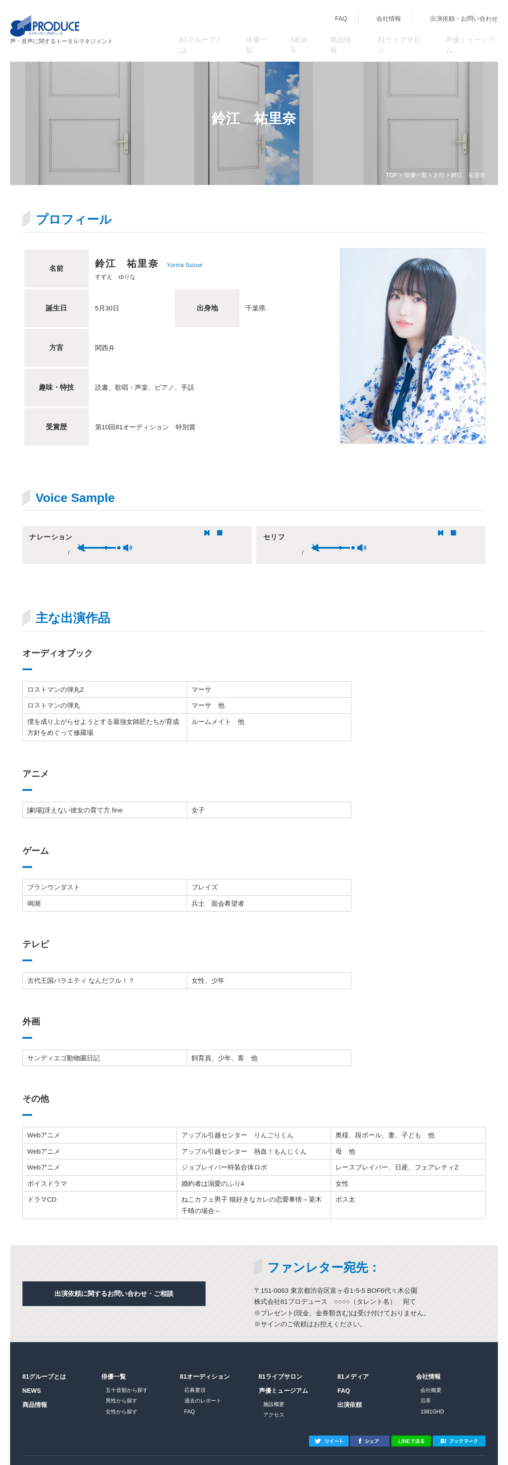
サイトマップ (105, 1453)
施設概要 (273, 1389)
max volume (202, 532)
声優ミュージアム (470, 35)
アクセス (273, 1400)
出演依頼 (349, 1389)
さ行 (439, 175)
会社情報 (388, 18)
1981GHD (432, 1397)
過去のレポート (202, 1386)
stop (100, 532)
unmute (156, 532)
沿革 (425, 1386)
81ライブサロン (399, 35)
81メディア (353, 1361)
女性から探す (121, 1397)
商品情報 (342, 35)
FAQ (341, 18)
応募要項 (195, 1375)
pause (87, 532)
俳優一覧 (257, 35)
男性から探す (121, 1386)
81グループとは (201, 35)
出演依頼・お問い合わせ (464, 18)
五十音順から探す (127, 1375)
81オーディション (205, 1361)
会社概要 (431, 1375)
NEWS (299, 35)
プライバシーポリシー (48, 1453)
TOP (391, 175)
